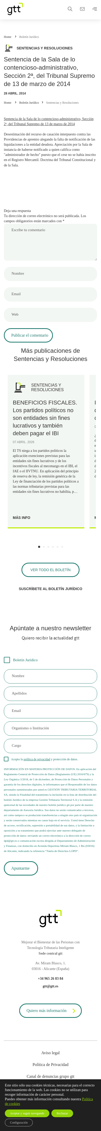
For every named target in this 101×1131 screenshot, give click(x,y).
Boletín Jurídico (29, 37)
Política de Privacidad (50, 1064)
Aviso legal (50, 1053)
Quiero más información (52, 1011)
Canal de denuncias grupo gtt (50, 1076)
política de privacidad (37, 759)
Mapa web (50, 1100)
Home (7, 37)
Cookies (50, 1088)
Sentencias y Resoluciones (62, 102)
